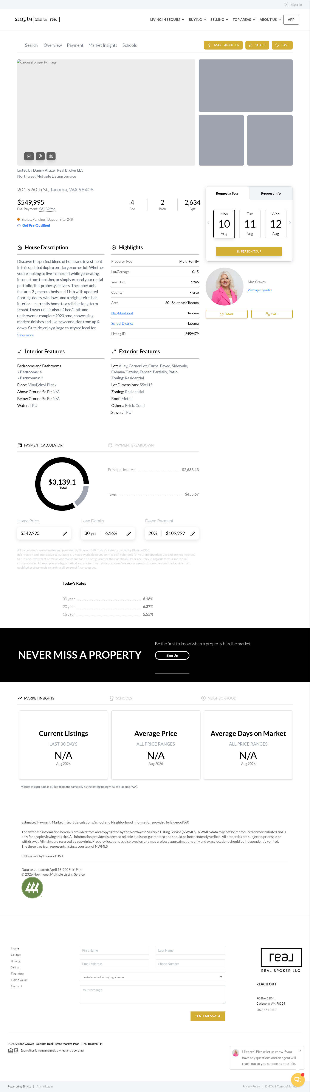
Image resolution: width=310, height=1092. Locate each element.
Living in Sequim (167, 20)
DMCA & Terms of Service (281, 1086)
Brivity (27, 1086)
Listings (16, 954)
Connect (16, 986)
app (291, 20)
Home (15, 948)
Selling (219, 20)
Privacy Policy (251, 1086)
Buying (197, 20)
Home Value (19, 980)
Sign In (293, 4)
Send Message (208, 1016)
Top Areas (244, 20)
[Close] (300, 1050)
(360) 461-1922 (266, 1009)
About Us (270, 20)
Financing (17, 973)
